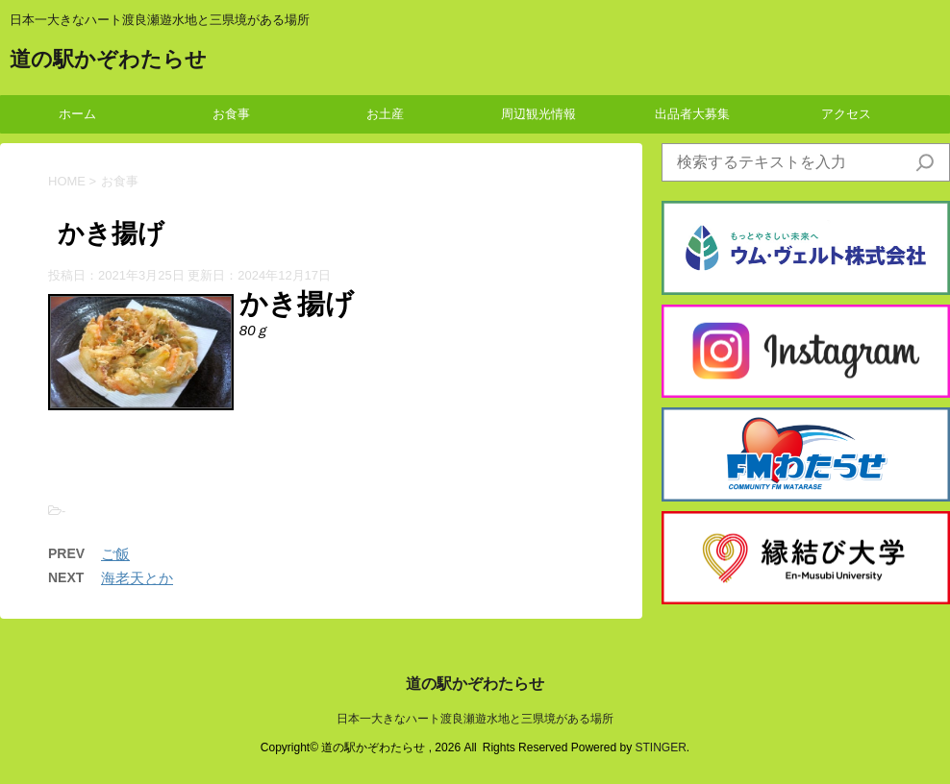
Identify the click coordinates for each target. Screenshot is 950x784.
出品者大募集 (692, 114)
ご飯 (115, 554)
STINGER (660, 747)
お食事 (231, 114)
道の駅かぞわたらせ (108, 61)
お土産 (385, 114)
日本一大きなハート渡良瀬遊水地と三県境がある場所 (475, 718)
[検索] (925, 162)
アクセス (846, 114)
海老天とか (137, 578)
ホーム (77, 114)
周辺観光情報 (538, 114)
